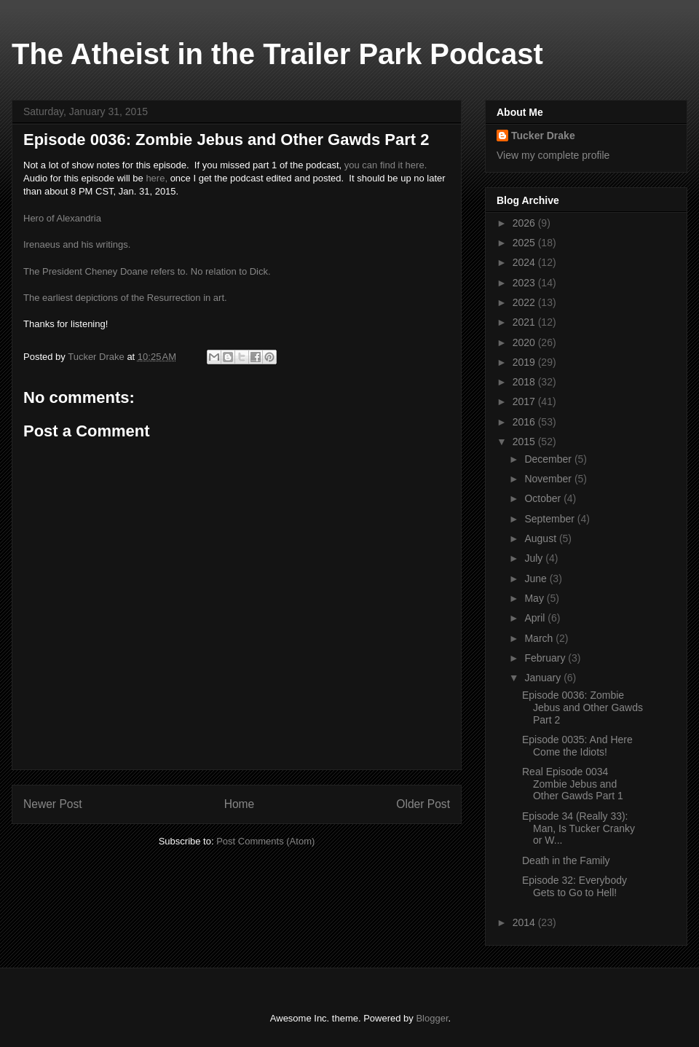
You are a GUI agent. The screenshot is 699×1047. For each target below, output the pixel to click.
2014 (525, 922)
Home (239, 804)
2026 (525, 223)
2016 (525, 422)
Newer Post (52, 804)
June (536, 578)
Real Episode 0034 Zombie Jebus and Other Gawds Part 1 (572, 784)
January (544, 677)
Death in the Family (566, 860)
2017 (525, 401)
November (549, 479)
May (535, 598)
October (544, 498)
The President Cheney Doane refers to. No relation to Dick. (147, 271)
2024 (525, 262)
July (534, 558)
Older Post (423, 804)
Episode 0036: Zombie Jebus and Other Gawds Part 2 (582, 707)
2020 (525, 342)
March (540, 638)
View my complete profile (553, 155)
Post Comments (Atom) (265, 841)
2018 (525, 382)
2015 (525, 441)
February (546, 658)
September (550, 519)
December (549, 459)
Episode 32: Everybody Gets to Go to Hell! (574, 886)
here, (156, 178)
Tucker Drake (543, 135)
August (541, 538)
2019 (525, 362)
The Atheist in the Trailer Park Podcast (277, 54)
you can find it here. (385, 165)
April (536, 618)
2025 (525, 242)
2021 (525, 322)
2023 (525, 283)
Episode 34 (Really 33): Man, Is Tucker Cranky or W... (578, 828)
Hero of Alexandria (62, 218)
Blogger (432, 1018)
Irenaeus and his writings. (76, 244)
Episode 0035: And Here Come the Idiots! (577, 746)
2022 (525, 302)
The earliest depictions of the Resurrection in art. (125, 297)
